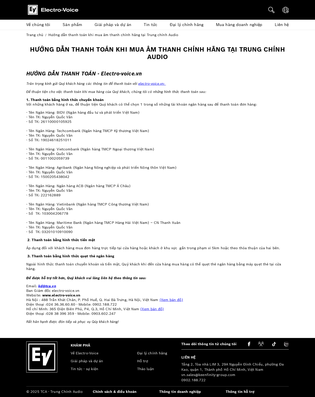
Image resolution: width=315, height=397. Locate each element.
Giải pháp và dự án (87, 361)
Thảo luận (145, 369)
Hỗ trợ (142, 361)
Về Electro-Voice (85, 353)
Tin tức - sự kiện (84, 369)
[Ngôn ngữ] (285, 10)
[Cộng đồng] (261, 344)
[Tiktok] (274, 344)
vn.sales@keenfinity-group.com (208, 375)
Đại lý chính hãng (152, 353)
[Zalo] (286, 344)
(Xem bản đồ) (171, 300)
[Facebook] (249, 344)
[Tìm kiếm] (271, 10)
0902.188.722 (193, 380)
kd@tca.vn (47, 286)
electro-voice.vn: (152, 83)
